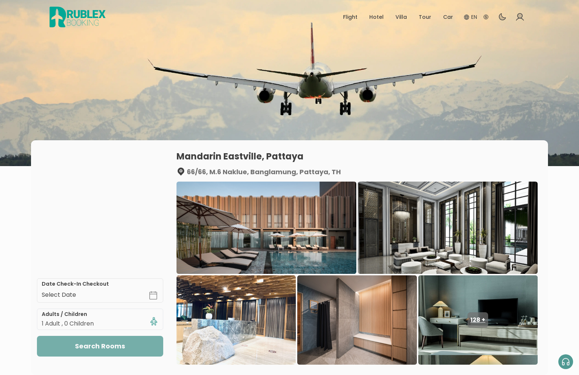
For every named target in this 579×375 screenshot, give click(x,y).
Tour (425, 17)
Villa (401, 17)
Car (448, 17)
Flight (350, 17)
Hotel (376, 17)
